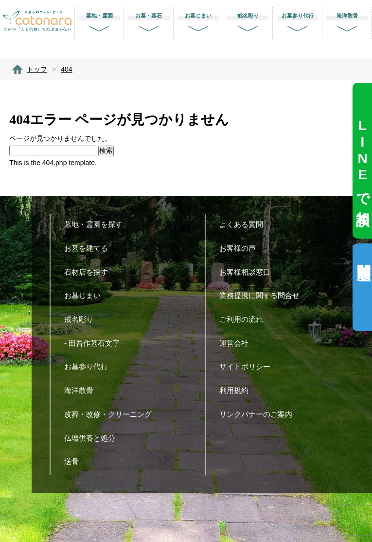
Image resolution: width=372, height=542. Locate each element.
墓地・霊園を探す (97, 224)
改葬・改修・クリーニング (111, 414)
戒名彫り (82, 319)
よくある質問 (244, 224)
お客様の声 (241, 248)
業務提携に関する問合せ (263, 295)
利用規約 (237, 390)
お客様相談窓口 (248, 272)
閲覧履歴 (363, 256)
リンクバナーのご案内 (259, 414)
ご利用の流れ (244, 319)
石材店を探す (89, 272)
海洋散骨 (82, 390)
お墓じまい (86, 295)
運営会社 (237, 343)
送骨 (75, 461)
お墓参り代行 (89, 366)
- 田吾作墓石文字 (95, 343)
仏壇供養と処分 (93, 438)
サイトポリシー (248, 366)
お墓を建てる (89, 248)
